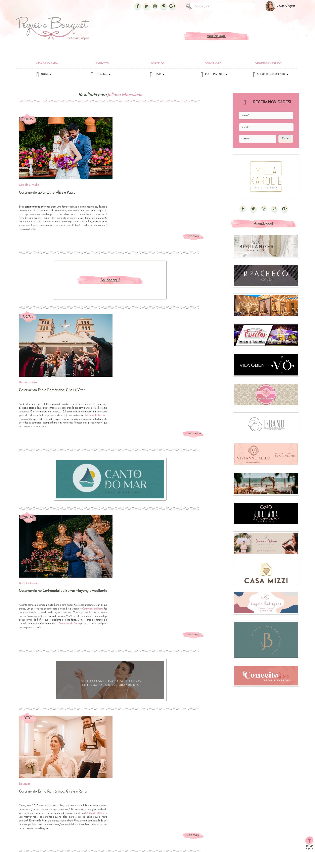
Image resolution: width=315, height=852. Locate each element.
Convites (184, 801)
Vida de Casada (47, 63)
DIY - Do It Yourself (255, 824)
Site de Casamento (223, 825)
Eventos (102, 63)
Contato (47, 846)
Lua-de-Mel (219, 811)
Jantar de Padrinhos (223, 797)
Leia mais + (194, 174)
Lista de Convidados (223, 801)
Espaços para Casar (191, 816)
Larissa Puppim (286, 6)
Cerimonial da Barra (187, 421)
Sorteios (157, 63)
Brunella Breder (191, 290)
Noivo (150, 806)
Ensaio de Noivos (222, 792)
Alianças (152, 782)
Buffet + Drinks (188, 792)
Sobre (31, 846)
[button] (157, 697)
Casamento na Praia (256, 805)
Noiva (44, 75)
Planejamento (214, 75)
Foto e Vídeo (187, 821)
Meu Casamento (254, 829)
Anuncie (82, 846)
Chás (215, 787)
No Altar (101, 75)
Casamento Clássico (256, 790)
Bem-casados (187, 782)
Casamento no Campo (258, 809)
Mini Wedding (252, 834)
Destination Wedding (256, 819)
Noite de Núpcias (222, 816)
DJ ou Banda (187, 811)
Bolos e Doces (188, 787)
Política (65, 846)
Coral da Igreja (155, 787)
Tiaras (118, 797)
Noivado (217, 821)
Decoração (153, 797)
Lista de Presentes (222, 806)
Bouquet (119, 787)
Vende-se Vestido (268, 63)
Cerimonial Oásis (188, 563)
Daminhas (153, 792)
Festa (157, 75)
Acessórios (121, 782)
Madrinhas (153, 801)
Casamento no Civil (223, 782)
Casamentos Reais (255, 814)
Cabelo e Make (123, 792)
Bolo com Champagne (257, 785)
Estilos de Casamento (270, 75)
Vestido (119, 801)
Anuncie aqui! (216, 36)
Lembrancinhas (188, 825)
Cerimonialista (188, 797)
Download (213, 63)
